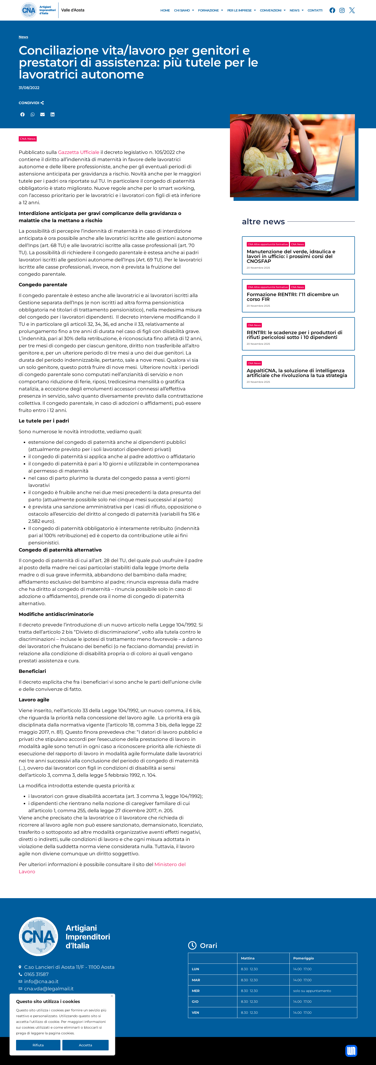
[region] (62, 1024)
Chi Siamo (184, 10)
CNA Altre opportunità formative (268, 244)
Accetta (85, 1045)
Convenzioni (272, 10)
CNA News (27, 139)
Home (165, 10)
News (296, 10)
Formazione (210, 10)
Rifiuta (38, 1045)
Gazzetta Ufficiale (78, 152)
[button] (31, 103)
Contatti (315, 10)
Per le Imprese (241, 10)
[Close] (112, 996)
